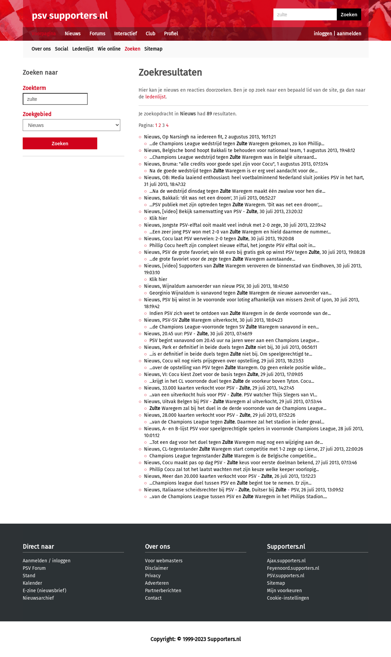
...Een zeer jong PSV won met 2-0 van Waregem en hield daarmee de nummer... (240, 232)
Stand (29, 576)
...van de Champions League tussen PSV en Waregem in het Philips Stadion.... (238, 497)
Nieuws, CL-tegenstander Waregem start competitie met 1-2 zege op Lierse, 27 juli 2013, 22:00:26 (253, 449)
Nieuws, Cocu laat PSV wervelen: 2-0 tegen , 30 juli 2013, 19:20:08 (219, 239)
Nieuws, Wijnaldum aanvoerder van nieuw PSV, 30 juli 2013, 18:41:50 (216, 286)
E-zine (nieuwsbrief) (44, 591)
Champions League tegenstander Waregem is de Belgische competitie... (232, 456)
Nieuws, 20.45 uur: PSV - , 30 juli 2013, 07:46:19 (198, 334)
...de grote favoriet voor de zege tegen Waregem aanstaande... (222, 259)
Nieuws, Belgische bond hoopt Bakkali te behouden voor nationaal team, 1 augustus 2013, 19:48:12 (249, 150)
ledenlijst (155, 97)
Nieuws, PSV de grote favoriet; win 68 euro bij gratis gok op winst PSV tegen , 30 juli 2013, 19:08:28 (254, 252)
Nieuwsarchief (38, 598)
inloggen (323, 34)
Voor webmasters (164, 561)
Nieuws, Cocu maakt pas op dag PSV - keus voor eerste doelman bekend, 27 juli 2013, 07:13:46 (250, 463)
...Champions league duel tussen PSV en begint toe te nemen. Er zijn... (230, 483)
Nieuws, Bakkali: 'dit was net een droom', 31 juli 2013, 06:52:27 (209, 198)
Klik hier (158, 218)
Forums (97, 34)
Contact (153, 598)
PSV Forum (34, 568)
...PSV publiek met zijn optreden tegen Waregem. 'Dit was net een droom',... (235, 205)
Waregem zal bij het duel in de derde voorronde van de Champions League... (237, 408)
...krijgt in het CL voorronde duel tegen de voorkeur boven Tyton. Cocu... (231, 381)
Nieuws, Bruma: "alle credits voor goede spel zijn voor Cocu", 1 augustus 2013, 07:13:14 (236, 164)
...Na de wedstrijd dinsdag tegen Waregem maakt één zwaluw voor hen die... (237, 191)
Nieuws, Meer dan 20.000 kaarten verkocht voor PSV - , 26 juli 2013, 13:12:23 (230, 476)
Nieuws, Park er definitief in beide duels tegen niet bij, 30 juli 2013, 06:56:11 (230, 347)
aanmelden (349, 34)
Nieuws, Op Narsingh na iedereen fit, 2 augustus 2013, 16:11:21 (210, 137)
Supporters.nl (286, 546)
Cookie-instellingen (288, 598)
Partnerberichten (163, 591)
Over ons (41, 49)
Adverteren (157, 583)
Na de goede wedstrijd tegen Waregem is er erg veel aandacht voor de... (233, 171)
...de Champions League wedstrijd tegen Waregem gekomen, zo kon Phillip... (236, 144)
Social (61, 49)
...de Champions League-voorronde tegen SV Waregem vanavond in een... (234, 327)
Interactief (125, 34)
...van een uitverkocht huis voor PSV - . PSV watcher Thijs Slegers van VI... (233, 395)
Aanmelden (35, 561)
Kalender (32, 583)
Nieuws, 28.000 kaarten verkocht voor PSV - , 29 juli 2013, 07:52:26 (219, 415)
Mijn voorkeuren (284, 591)
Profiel (171, 34)
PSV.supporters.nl (285, 576)
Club (150, 34)
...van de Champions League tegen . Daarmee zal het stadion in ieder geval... (236, 422)
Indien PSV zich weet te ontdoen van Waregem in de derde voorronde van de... (240, 313)
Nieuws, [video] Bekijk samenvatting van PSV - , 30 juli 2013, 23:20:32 (223, 211)
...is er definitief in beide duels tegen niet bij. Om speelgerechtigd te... (230, 354)
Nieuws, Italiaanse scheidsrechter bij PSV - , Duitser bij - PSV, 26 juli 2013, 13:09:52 (244, 490)
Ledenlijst (83, 49)
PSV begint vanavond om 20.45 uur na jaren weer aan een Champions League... (234, 340)
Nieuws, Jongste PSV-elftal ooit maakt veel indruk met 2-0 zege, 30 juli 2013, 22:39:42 (235, 225)
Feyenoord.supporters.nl (293, 568)
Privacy (153, 576)
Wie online (109, 49)
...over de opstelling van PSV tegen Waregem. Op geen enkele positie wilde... (237, 368)
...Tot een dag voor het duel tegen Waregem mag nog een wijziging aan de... (236, 442)
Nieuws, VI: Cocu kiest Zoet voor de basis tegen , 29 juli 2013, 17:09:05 (223, 374)
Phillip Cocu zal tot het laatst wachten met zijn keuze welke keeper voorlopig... (234, 469)
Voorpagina (44, 34)
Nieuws (73, 34)
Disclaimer (156, 568)
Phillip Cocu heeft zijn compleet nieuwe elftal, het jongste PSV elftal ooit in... (232, 245)
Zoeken (132, 49)
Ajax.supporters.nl (286, 561)
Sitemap (153, 49)
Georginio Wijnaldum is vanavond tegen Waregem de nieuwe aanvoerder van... (240, 293)
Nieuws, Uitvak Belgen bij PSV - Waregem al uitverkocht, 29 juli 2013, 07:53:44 (233, 402)
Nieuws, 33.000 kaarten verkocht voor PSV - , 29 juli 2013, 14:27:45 (219, 388)
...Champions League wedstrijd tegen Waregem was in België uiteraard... (233, 157)
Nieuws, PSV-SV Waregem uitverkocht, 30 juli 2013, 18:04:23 (213, 320)
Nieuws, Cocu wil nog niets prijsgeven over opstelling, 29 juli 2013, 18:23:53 (224, 361)
